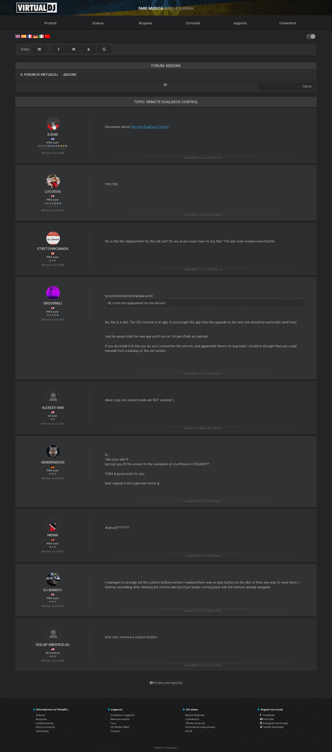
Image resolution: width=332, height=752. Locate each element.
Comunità (193, 23)
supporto (240, 23)
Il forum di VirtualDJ (39, 74)
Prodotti (50, 23)
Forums (115, 731)
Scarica (97, 23)
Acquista (145, 23)
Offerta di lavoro (195, 723)
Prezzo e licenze (45, 727)
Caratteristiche (45, 723)
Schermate (42, 731)
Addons (69, 74)
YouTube (267, 719)
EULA (188, 731)
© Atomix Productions (166, 747)
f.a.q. (113, 723)
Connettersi (287, 23)
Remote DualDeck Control (150, 127)
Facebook (267, 715)
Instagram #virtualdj (274, 723)
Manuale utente (119, 719)
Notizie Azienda (194, 715)
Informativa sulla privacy (200, 727)
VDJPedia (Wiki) (120, 727)
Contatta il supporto (122, 715)
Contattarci (192, 719)
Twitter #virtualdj (272, 727)
